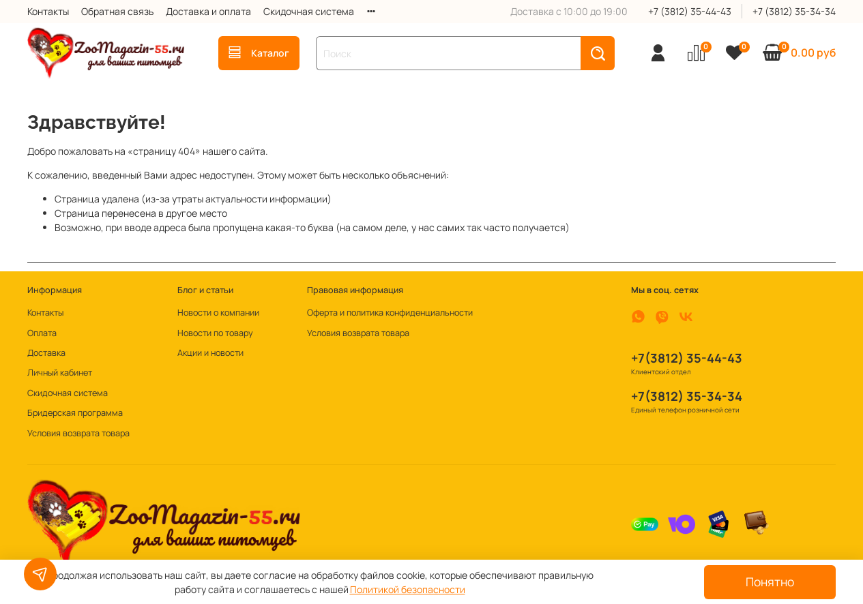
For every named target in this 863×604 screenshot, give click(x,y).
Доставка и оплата (208, 11)
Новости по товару (215, 333)
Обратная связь (117, 11)
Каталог (259, 52)
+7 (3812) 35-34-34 (794, 11)
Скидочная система (308, 11)
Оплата (42, 333)
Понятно (770, 581)
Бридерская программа (75, 413)
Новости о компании (218, 312)
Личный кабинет (59, 372)
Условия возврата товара (78, 433)
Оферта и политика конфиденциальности (390, 312)
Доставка (46, 353)
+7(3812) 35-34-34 (686, 396)
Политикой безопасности (407, 589)
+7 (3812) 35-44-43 (689, 11)
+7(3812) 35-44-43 (686, 358)
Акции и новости (210, 353)
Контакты (48, 11)
